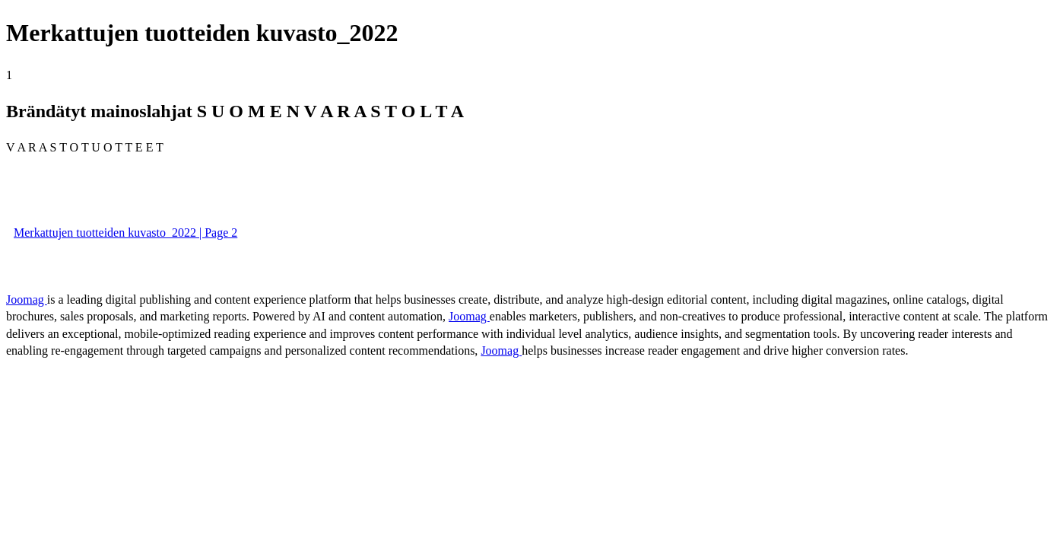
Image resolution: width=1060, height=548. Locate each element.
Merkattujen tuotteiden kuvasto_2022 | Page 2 (125, 232)
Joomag (26, 299)
